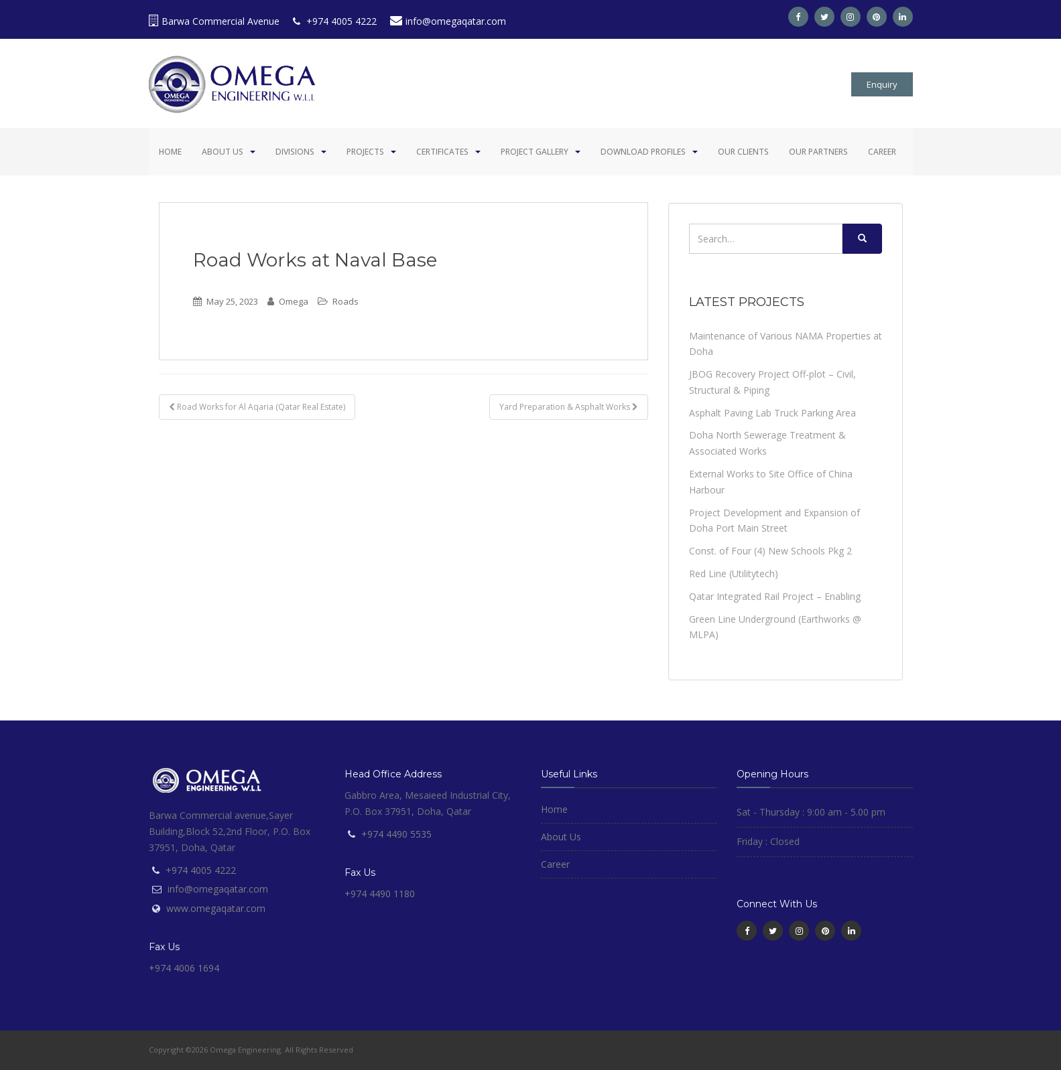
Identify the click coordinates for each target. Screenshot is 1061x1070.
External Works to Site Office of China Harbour (771, 481)
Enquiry (882, 84)
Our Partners (818, 151)
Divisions (294, 151)
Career (882, 151)
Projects (365, 151)
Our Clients (743, 151)
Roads (345, 301)
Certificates (442, 151)
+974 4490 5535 (396, 834)
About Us (222, 151)
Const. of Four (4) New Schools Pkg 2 (770, 550)
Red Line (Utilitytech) (733, 573)
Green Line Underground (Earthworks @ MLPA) (775, 627)
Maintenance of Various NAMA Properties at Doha (785, 343)
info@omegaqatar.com (448, 21)
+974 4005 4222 (335, 21)
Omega (293, 301)
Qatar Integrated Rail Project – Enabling (775, 596)
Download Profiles (643, 151)
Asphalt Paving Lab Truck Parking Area (772, 412)
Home (170, 151)
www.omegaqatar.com (215, 908)
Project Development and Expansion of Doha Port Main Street (774, 520)
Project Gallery (534, 151)
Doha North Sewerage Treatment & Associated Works (767, 443)
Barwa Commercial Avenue (214, 21)
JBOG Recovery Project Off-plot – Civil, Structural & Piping (772, 382)
